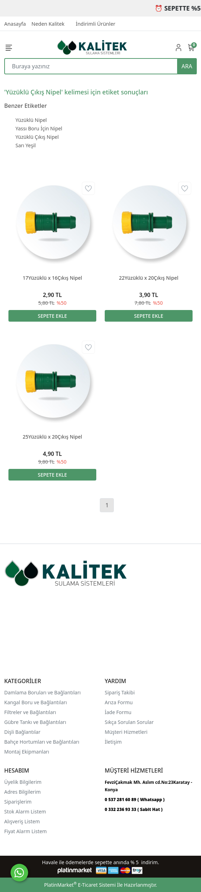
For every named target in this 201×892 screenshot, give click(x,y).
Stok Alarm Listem (25, 811)
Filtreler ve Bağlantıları (30, 712)
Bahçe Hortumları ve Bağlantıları (41, 741)
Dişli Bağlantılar (22, 732)
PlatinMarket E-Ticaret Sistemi (80, 884)
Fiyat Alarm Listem (25, 831)
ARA (187, 66)
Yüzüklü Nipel (31, 120)
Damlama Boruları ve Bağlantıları (42, 692)
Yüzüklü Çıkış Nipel (37, 137)
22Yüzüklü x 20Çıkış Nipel (148, 277)
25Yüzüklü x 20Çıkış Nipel (52, 436)
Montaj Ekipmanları (26, 751)
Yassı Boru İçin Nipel (38, 128)
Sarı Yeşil (25, 145)
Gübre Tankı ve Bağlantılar (34, 722)
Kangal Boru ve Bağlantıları (35, 702)
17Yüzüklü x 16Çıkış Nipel (52, 277)
